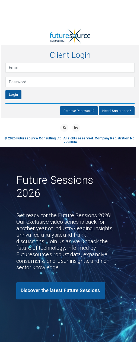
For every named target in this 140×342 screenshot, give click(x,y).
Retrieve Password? (78, 111)
